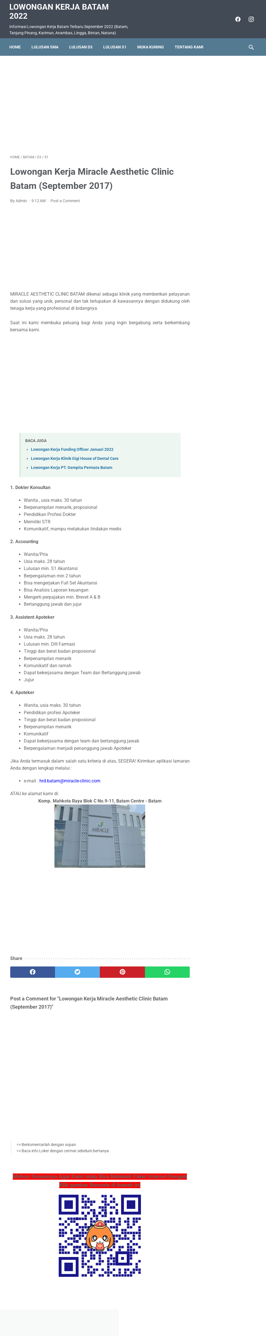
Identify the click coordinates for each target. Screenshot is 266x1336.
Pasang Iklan (130, 1315)
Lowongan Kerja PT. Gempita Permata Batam (71, 466)
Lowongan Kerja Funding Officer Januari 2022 (72, 448)
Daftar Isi (155, 1315)
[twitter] (71, 971)
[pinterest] (112, 971)
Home (16, 45)
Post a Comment (65, 199)
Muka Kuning (151, 45)
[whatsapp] (152, 971)
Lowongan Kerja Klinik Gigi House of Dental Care (75, 457)
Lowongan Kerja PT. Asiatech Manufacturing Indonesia (222, 197)
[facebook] (236, 18)
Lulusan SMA (45, 45)
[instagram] (250, 18)
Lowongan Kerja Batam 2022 (60, 10)
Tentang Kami (190, 45)
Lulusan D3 (81, 45)
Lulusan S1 (115, 45)
